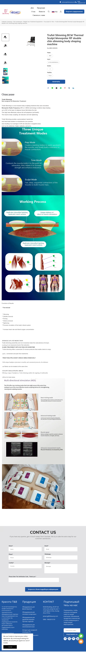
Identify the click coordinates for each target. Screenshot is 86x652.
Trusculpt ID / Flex (49, 21)
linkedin (73, 88)
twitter (57, 88)
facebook (48, 88)
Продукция (41, 8)
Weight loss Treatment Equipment (32, 21)
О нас (33, 12)
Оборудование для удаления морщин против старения (28, 620)
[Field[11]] (60, 550)
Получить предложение (74, 11)
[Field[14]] (60, 558)
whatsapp (61, 88)
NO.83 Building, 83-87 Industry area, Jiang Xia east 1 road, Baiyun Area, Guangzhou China (51, 610)
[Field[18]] (25, 558)
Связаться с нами (39, 15)
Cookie (10, 636)
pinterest (65, 88)
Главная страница (7, 21)
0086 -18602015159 (81, 2)
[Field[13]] (25, 567)
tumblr (69, 88)
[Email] (72, 631)
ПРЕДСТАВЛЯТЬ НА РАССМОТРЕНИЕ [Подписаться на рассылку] (72, 635)
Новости (42, 12)
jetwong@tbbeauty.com (68, 2)
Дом (32, 8)
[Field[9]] (25, 550)
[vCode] (34, 580)
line (52, 88)
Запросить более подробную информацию (43, 590)
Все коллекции (18, 21)
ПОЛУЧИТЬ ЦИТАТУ (56, 82)
